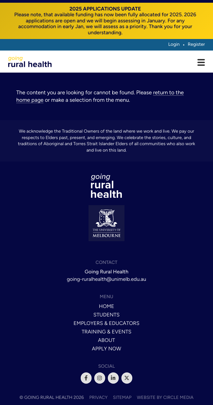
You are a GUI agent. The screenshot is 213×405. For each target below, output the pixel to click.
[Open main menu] (201, 63)
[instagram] (99, 377)
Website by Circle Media (165, 397)
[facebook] (86, 377)
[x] (126, 377)
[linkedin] (113, 377)
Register (196, 44)
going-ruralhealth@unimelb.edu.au (106, 279)
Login (174, 44)
